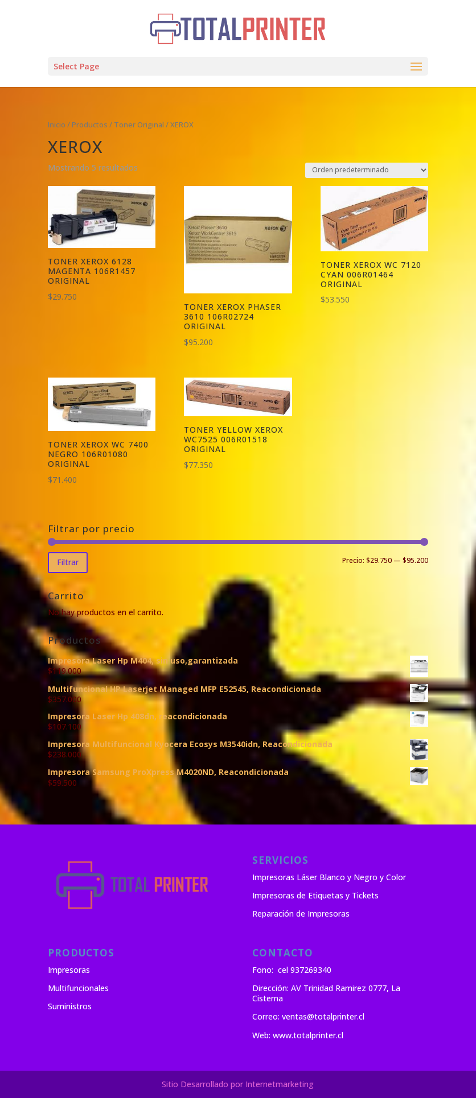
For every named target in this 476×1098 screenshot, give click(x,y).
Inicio (56, 124)
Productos (90, 124)
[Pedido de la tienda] (366, 170)
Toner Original (139, 124)
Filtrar (68, 562)
